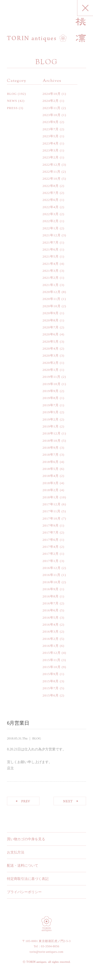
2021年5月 (51, 256)
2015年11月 (52, 660)
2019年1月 (51, 426)
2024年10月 (52, 94)
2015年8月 (51, 681)
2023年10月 (52, 115)
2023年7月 (51, 129)
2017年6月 (51, 540)
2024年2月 (51, 101)
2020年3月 (51, 355)
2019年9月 (51, 391)
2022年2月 (51, 221)
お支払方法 (15, 852)
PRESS (12, 108)
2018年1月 (51, 497)
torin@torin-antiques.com (46, 952)
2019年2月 (51, 419)
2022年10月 (52, 178)
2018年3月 (51, 483)
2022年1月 (51, 228)
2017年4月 (51, 547)
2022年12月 (52, 164)
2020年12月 (52, 292)
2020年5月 (51, 341)
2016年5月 (51, 617)
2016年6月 (51, 610)
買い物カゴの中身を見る (26, 839)
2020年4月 (51, 348)
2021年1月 (51, 285)
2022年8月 (51, 186)
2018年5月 (51, 469)
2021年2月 (51, 277)
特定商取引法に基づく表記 (28, 879)
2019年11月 (52, 377)
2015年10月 (52, 667)
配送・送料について (22, 865)
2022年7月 (51, 193)
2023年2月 (51, 157)
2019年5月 (51, 412)
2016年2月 (51, 639)
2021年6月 (51, 249)
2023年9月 (51, 122)
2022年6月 (51, 200)
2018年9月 (51, 447)
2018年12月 (52, 433)
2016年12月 (52, 568)
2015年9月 (51, 674)
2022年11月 (52, 171)
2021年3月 (51, 271)
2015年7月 (51, 688)
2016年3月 (51, 631)
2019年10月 (52, 384)
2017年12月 (52, 504)
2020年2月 (51, 363)
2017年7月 (51, 532)
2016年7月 (51, 603)
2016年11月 (52, 575)
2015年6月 (51, 695)
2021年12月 (52, 235)
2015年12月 (52, 653)
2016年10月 (52, 582)
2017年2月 (51, 554)
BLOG (12, 94)
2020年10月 (52, 306)
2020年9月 (51, 313)
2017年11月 (52, 511)
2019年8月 (51, 398)
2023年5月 (51, 136)
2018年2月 (51, 490)
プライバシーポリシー (24, 892)
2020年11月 (52, 299)
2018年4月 (51, 476)
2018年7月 (51, 454)
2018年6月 (51, 462)
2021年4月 (51, 264)
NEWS (12, 101)
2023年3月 (51, 150)
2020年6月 (51, 334)
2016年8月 (51, 596)
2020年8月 (51, 320)
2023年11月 (52, 108)
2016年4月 (51, 624)
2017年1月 (51, 561)
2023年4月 (51, 143)
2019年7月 (51, 405)
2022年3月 (51, 214)
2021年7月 (51, 242)
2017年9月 (51, 525)
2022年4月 (51, 207)
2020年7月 (51, 327)
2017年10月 (52, 518)
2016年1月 (51, 646)
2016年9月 (51, 589)
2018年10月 (52, 440)
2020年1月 (51, 370)
